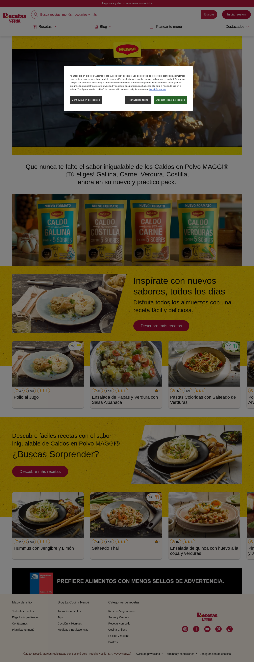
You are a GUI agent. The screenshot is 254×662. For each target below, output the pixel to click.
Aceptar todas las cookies (170, 100)
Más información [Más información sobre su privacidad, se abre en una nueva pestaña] (157, 89)
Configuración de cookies (86, 100)
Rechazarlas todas (138, 100)
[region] (128, 88)
